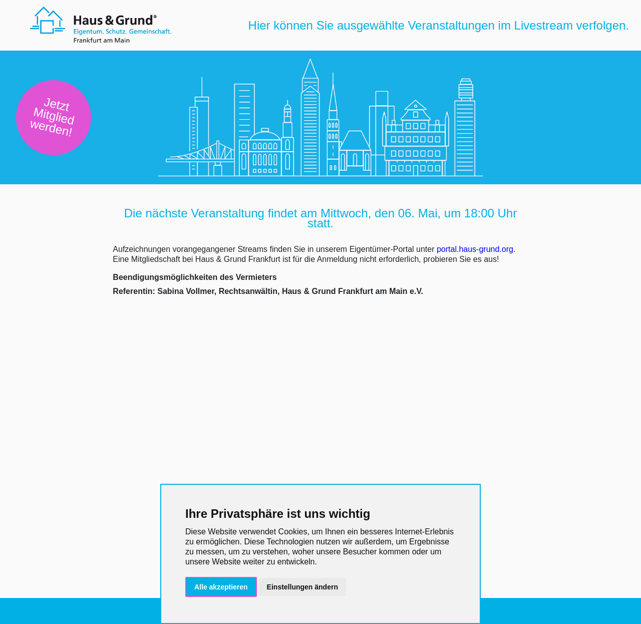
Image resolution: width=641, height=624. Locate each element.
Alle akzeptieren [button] (221, 587)
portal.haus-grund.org (475, 249)
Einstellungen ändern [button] (302, 587)
